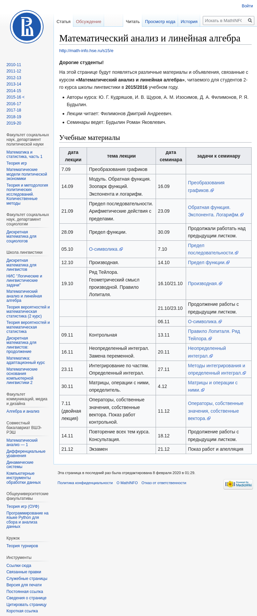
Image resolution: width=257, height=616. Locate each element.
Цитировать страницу (26, 604)
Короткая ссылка (22, 611)
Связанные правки (23, 572)
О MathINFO (127, 483)
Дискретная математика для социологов (21, 236)
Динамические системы (19, 464)
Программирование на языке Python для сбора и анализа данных (27, 520)
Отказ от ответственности (164, 483)
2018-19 (13, 117)
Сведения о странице (26, 598)
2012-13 (13, 77)
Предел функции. (207, 262)
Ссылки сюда (18, 565)
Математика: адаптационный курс (25, 360)
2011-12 (13, 71)
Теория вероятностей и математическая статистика (28, 327)
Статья (64, 21)
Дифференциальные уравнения (26, 453)
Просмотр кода (160, 21)
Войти (247, 6)
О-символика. (104, 249)
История (189, 21)
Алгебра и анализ (22, 411)
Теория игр (16, 163)
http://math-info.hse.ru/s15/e (86, 50)
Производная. (203, 283)
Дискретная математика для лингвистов (21, 265)
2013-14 (13, 84)
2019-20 (13, 123)
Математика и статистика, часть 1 (24, 154)
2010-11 (13, 64)
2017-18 (13, 110)
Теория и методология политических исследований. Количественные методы (27, 194)
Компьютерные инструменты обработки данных (23, 478)
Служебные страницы (26, 578)
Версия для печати (23, 585)
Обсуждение (88, 21)
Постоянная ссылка (24, 591)
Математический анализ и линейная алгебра (24, 296)
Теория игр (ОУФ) (22, 506)
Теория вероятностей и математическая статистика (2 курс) (28, 312)
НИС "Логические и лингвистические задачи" (24, 280)
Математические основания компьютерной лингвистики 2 (21, 376)
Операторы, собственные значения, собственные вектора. (216, 411)
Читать (133, 21)
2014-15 (13, 90)
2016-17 (13, 103)
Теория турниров (22, 546)
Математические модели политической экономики (26, 174)
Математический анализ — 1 (21, 442)
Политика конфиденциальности (85, 483)
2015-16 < (15, 97)
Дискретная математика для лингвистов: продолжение (21, 345)
